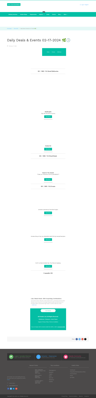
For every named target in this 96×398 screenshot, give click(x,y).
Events (53, 52)
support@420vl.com (13, 385)
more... (8, 379)
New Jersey (51, 379)
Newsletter (16, 28)
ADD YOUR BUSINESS (14, 4)
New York (51, 377)
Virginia (50, 374)
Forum (71, 375)
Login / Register (84, 4)
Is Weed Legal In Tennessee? (39, 381)
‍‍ (59, 14)
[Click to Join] (48, 22)
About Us (81, 396)
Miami (50, 376)
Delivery (59, 52)
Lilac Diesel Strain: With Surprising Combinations (46, 298)
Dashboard (72, 370)
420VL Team (37, 373)
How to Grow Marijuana (38, 376)
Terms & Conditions (53, 321)
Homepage (9, 28)
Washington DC (52, 370)
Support (40, 321)
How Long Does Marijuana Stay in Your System (40, 370)
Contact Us (86, 396)
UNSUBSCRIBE (61, 326)
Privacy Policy (65, 396)
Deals (48, 52)
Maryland (51, 372)
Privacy (45, 321)
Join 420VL (72, 377)
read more (34, 305)
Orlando (51, 381)
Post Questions (73, 373)
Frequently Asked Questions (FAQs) (77, 371)
